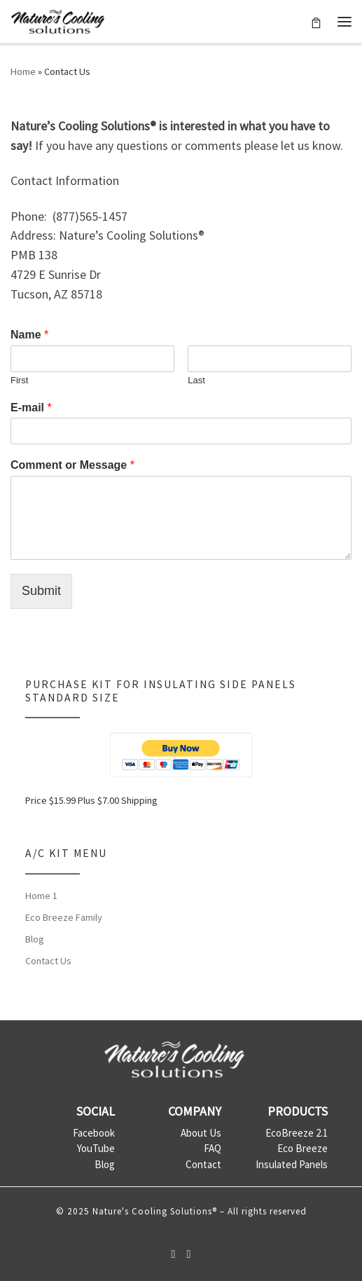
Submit (41, 591)
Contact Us (48, 960)
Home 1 (41, 895)
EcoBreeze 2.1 (296, 1132)
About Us (201, 1132)
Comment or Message (72, 465)
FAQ (212, 1148)
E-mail (31, 407)
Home (23, 71)
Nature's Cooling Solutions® (154, 1211)
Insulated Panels (292, 1164)
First (19, 380)
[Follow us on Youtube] (189, 1254)
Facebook (94, 1132)
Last (196, 380)
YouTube (96, 1148)
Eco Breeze (302, 1148)
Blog (34, 939)
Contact (203, 1164)
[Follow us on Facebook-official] (174, 1254)
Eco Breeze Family (63, 917)
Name (29, 335)
